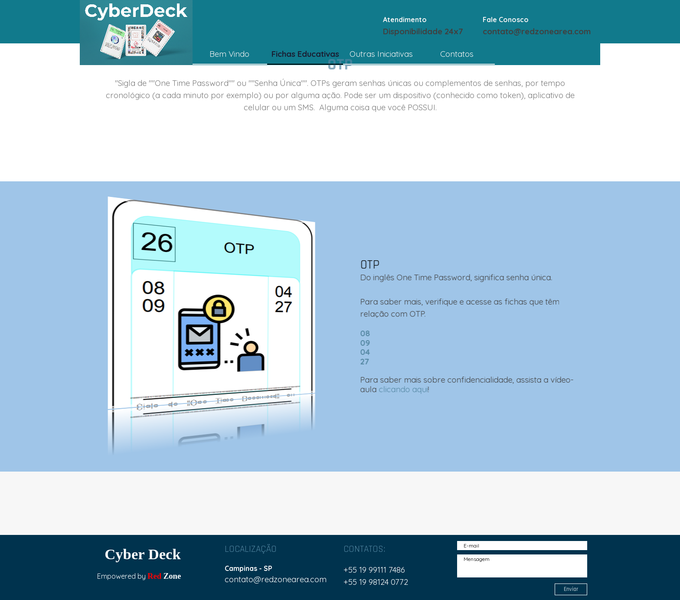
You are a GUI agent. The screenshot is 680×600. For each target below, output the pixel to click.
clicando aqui (407, 389)
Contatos (457, 54)
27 (369, 361)
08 (370, 333)
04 (370, 352)
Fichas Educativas (305, 54)
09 (370, 343)
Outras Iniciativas (381, 54)
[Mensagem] (522, 565)
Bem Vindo (229, 54)
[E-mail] (522, 545)
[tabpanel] (430, 25)
